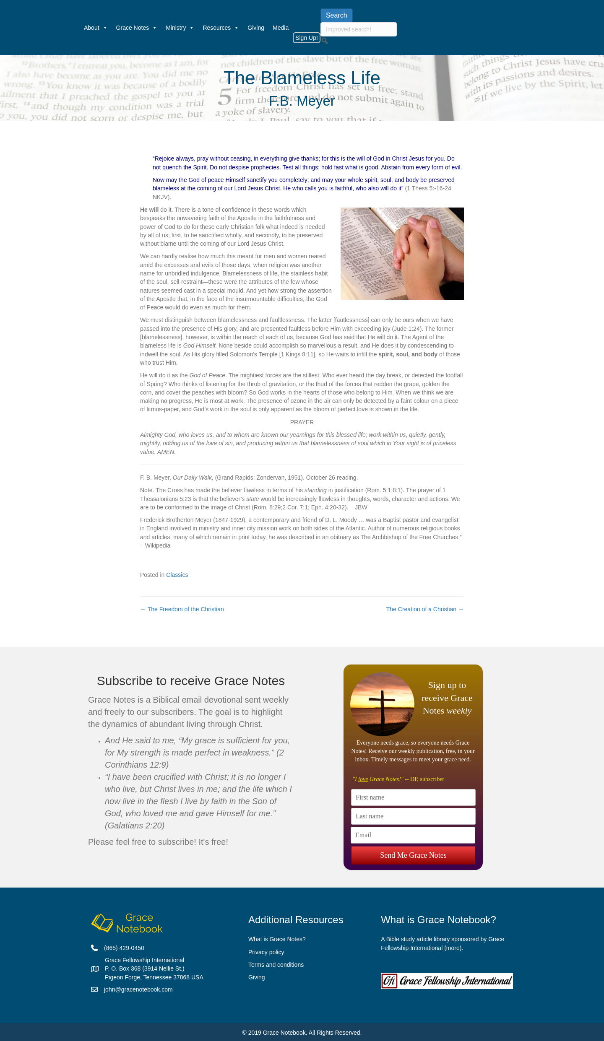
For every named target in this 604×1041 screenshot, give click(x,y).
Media (281, 27)
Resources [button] (221, 27)
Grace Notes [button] (137, 27)
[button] (324, 40)
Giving (255, 27)
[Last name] (413, 816)
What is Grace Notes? (277, 939)
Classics (177, 574)
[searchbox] (358, 29)
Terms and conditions (276, 964)
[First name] (413, 797)
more (453, 948)
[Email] (413, 835)
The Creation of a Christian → (425, 609)
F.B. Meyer (302, 101)
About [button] (96, 27)
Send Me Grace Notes (413, 854)
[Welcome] (75, 27)
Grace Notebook (284, 1032)
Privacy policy (266, 952)
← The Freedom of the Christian (182, 609)
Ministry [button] (180, 27)
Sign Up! (306, 37)
